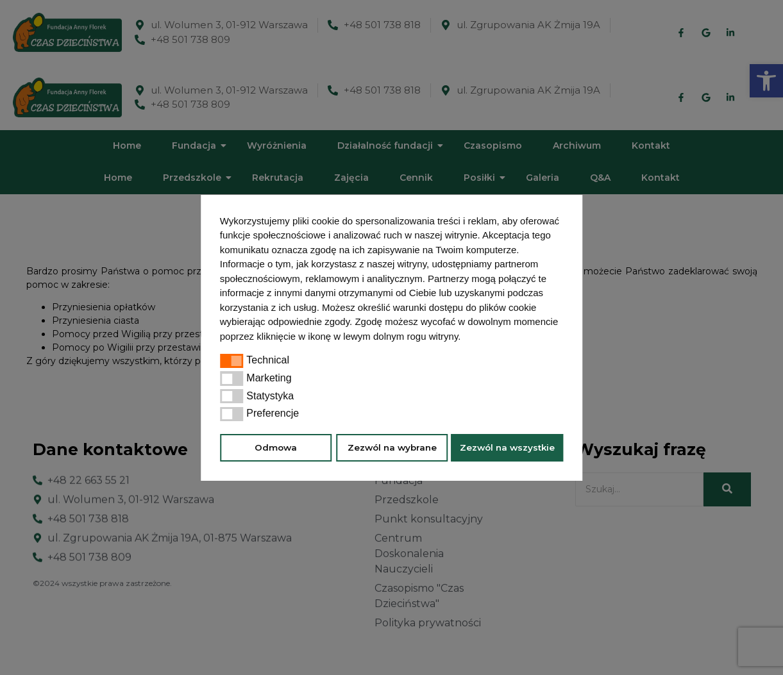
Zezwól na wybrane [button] (392, 447)
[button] (465, 338)
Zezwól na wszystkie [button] (507, 447)
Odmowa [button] (276, 447)
